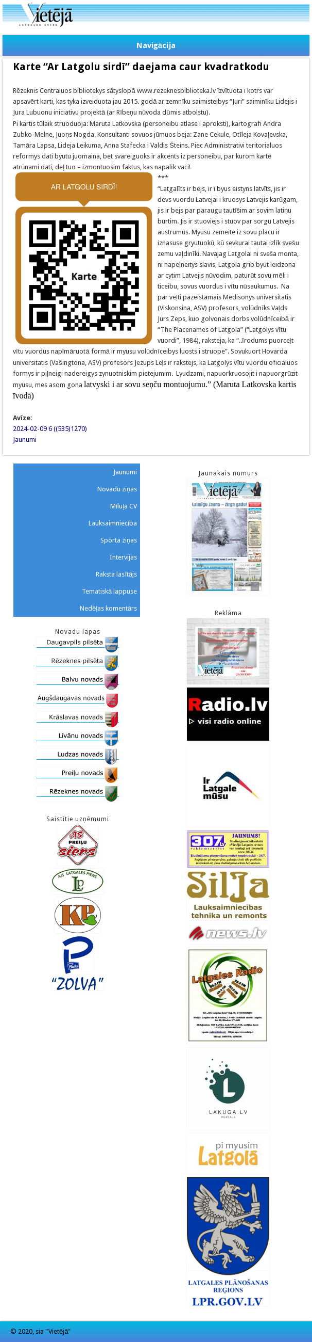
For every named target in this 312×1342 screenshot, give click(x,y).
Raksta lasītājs (116, 574)
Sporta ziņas (118, 540)
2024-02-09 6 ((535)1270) (50, 429)
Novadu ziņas (117, 489)
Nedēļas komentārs (108, 608)
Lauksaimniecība (113, 523)
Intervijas (123, 557)
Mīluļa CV (123, 506)
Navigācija (156, 45)
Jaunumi (25, 439)
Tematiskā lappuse (109, 591)
